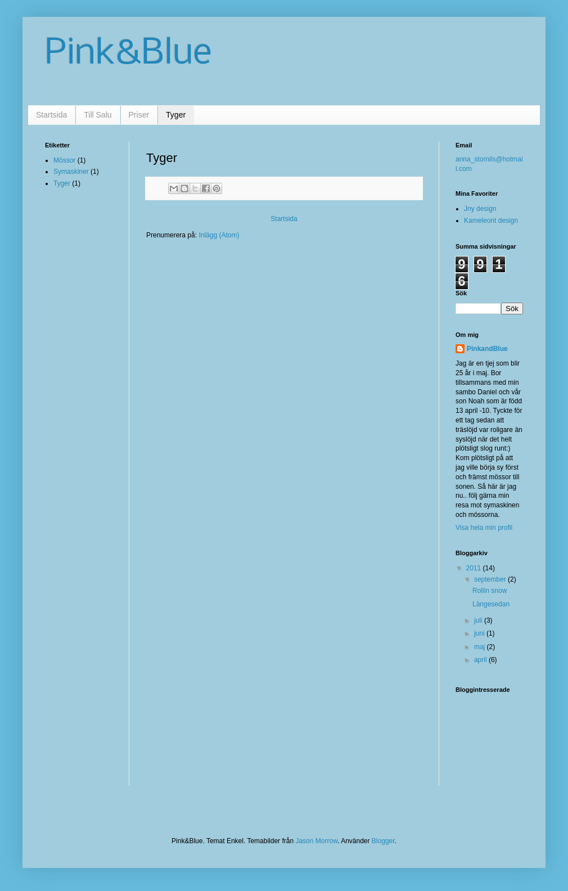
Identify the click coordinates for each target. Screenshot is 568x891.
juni (480, 633)
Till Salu (97, 114)
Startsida (51, 114)
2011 (474, 568)
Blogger (383, 841)
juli (479, 620)
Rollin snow (489, 591)
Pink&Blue (128, 54)
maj (480, 647)
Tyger (176, 114)
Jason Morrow (316, 841)
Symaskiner (71, 172)
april (481, 660)
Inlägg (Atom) (219, 235)
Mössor (64, 160)
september (491, 579)
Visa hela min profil (484, 528)
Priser (139, 114)
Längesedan (491, 604)
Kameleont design (491, 220)
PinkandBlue (487, 349)
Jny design (480, 209)
